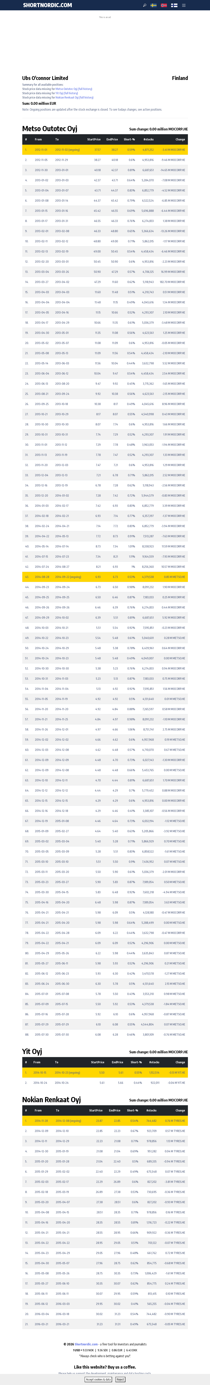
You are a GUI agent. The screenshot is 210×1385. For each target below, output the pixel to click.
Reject (120, 1379)
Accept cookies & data (98, 1379)
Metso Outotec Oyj (66, 89)
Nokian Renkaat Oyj (67, 97)
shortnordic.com (47, 5)
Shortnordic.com (86, 1344)
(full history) (84, 89)
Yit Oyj (59, 93)
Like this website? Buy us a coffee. (105, 1366)
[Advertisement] (105, 45)
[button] (183, 5)
